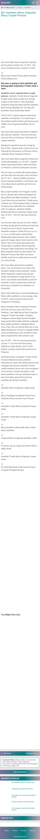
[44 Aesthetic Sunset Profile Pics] (6, 790)
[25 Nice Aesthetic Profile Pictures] (6, 803)
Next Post (7, 753)
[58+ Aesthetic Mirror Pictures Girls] (6, 784)
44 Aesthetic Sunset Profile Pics (22, 789)
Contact (15, 830)
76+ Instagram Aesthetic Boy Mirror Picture (23, 809)
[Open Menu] (33, 2)
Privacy (23, 830)
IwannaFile (5, 3)
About (7, 830)
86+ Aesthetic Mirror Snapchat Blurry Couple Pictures (18, 14)
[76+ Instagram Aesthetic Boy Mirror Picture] (6, 810)
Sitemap (32, 830)
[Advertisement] (20, 39)
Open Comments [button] (20, 772)
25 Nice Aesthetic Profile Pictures (23, 802)
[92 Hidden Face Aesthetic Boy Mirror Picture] (6, 797)
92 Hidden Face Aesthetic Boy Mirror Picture (24, 796)
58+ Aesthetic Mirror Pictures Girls (23, 782)
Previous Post (31, 753)
